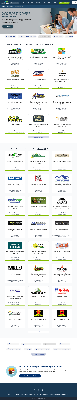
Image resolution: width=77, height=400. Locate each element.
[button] (46, 3)
